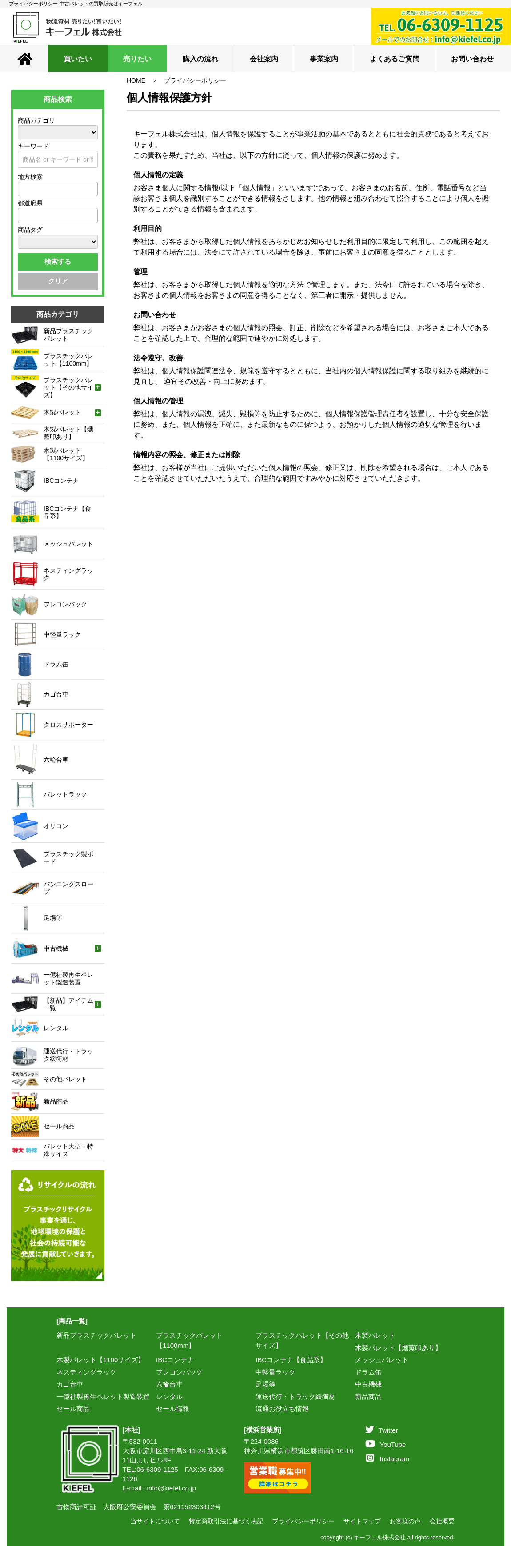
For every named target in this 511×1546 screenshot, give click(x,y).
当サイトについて (155, 1521)
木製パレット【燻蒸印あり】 (398, 1347)
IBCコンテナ (175, 1359)
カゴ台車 (69, 1384)
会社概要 (442, 1521)
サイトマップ (362, 1521)
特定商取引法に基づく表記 (226, 1521)
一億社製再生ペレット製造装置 (103, 1396)
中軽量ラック (275, 1372)
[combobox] (58, 189)
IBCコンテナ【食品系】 (291, 1359)
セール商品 (73, 1408)
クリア (58, 281)
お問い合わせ (472, 59)
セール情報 (172, 1408)
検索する (57, 261)
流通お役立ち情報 (282, 1408)
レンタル (169, 1396)
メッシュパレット (381, 1359)
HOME (136, 80)
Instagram (388, 1458)
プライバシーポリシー (195, 80)
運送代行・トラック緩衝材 (295, 1396)
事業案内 (324, 59)
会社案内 (264, 59)
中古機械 (368, 1384)
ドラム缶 (368, 1372)
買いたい (78, 59)
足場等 (265, 1384)
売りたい (137, 59)
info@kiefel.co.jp (171, 1488)
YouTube (385, 1444)
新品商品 (368, 1396)
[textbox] (23, 189)
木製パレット (375, 1335)
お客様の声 (405, 1521)
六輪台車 (169, 1384)
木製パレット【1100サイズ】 (100, 1359)
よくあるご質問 (394, 59)
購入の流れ (200, 59)
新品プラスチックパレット (96, 1335)
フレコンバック (179, 1372)
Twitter (381, 1430)
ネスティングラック (86, 1372)
